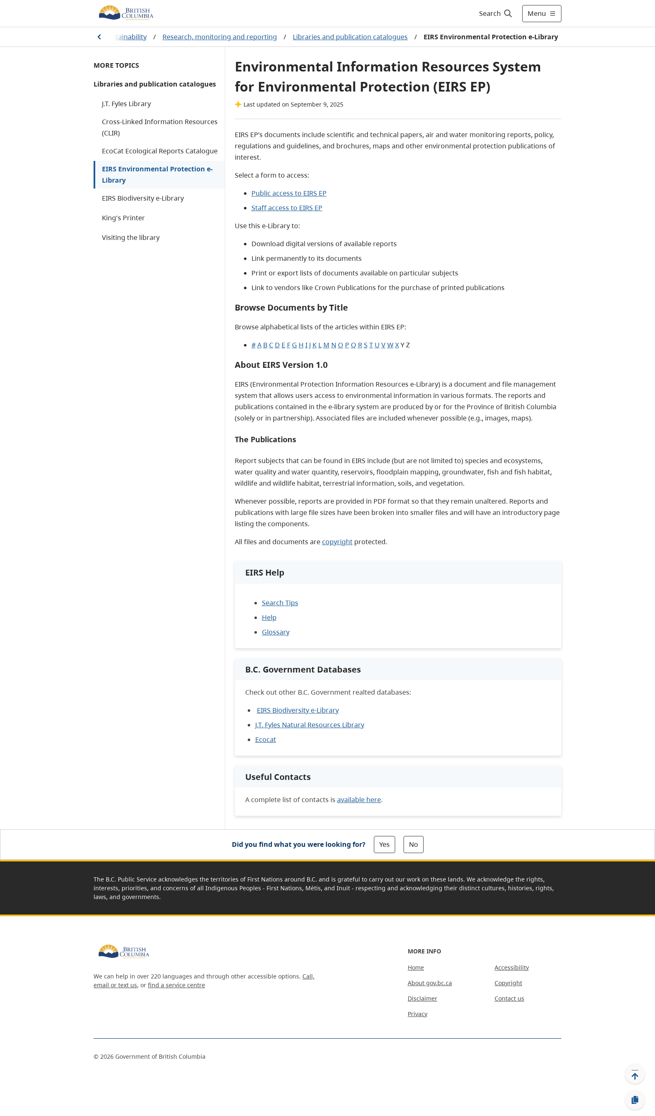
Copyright (508, 983)
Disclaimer (422, 998)
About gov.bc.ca (430, 983)
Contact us (509, 998)
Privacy (417, 1014)
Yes (384, 844)
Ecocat (265, 739)
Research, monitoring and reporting (219, 36)
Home (416, 967)
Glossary (275, 632)
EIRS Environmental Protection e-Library (157, 174)
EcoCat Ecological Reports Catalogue (160, 150)
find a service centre (176, 985)
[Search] (496, 13)
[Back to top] (635, 1074)
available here (359, 799)
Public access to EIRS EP (289, 193)
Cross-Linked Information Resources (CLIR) (160, 127)
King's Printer (123, 217)
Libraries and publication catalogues (350, 36)
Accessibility (512, 967)
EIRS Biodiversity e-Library (143, 198)
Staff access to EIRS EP (286, 207)
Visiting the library (131, 237)
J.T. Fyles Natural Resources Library (309, 724)
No (413, 844)
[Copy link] (635, 1100)
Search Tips (280, 602)
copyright (337, 541)
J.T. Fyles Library (126, 103)
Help (269, 617)
